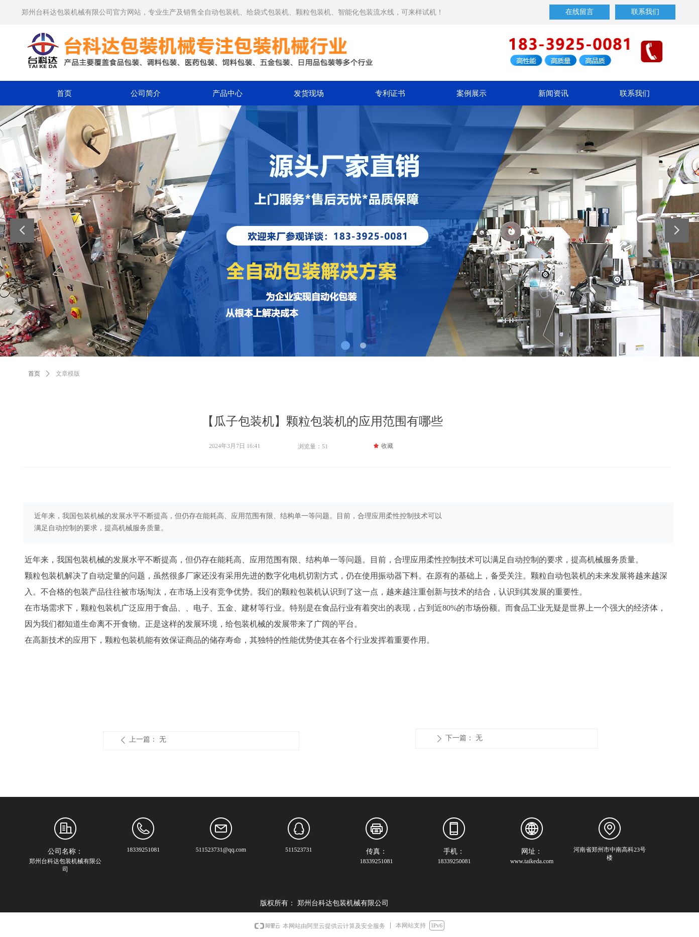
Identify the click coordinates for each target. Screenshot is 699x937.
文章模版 (68, 373)
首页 (34, 373)
